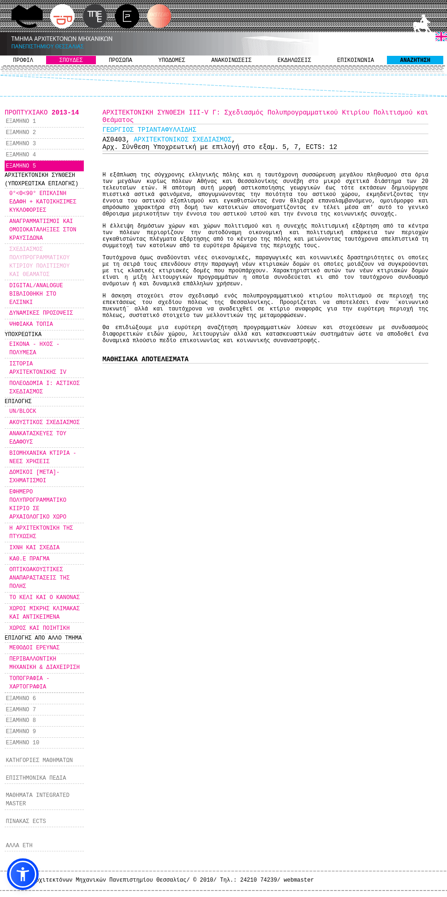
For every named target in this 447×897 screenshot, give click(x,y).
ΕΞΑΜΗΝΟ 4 (21, 155)
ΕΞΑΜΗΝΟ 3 (21, 144)
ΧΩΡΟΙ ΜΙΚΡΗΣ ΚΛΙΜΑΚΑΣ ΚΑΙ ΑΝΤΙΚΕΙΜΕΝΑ (44, 613)
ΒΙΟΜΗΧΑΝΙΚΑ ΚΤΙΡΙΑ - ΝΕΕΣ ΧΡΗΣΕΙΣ (42, 457)
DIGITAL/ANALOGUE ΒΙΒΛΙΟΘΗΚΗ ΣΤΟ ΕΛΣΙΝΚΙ (36, 294)
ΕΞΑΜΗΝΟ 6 (21, 698)
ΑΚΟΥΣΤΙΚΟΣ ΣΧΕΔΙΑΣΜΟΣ (44, 422)
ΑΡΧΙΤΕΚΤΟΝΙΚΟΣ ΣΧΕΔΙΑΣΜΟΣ (182, 139)
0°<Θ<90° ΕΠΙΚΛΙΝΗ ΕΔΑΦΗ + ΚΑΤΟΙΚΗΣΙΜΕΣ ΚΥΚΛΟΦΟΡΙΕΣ (42, 202)
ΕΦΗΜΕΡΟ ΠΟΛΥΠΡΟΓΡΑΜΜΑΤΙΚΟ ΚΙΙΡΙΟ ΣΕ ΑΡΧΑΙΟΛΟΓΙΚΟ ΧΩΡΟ (37, 504)
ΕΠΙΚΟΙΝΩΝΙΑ (355, 60)
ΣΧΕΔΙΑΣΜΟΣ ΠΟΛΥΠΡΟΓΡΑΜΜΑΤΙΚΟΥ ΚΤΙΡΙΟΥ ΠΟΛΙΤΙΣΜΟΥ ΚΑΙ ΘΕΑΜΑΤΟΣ (39, 262)
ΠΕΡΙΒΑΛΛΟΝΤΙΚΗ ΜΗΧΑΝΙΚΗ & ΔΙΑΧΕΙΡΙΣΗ (44, 663)
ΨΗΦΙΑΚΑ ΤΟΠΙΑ (31, 324)
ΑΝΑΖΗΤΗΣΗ (415, 60)
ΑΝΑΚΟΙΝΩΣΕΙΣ (231, 60)
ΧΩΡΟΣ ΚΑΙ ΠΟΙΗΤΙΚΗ (39, 628)
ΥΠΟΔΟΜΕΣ (171, 60)
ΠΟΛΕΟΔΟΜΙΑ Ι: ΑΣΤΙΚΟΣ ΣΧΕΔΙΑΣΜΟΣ (44, 387)
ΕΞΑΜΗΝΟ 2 (21, 132)
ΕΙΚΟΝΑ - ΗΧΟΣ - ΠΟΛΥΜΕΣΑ (34, 348)
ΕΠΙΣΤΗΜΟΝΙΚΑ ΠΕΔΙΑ (36, 778)
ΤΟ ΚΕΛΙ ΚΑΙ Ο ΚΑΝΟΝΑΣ (44, 597)
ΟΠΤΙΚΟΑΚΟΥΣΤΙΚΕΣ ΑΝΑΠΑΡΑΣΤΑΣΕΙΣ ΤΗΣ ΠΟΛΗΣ (39, 578)
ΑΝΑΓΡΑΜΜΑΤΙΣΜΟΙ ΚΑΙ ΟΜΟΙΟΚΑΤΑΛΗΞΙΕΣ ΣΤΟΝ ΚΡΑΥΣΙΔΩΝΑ (42, 230)
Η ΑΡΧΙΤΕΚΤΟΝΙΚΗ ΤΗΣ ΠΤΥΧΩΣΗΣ (41, 532)
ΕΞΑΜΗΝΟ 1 (21, 121)
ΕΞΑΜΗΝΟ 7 (21, 710)
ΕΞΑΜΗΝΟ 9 (21, 731)
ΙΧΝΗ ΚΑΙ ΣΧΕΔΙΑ (34, 548)
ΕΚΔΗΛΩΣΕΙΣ (294, 60)
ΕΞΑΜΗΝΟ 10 (22, 743)
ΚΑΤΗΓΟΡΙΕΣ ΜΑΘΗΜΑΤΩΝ (39, 760)
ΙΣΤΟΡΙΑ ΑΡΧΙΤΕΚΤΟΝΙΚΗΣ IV (37, 368)
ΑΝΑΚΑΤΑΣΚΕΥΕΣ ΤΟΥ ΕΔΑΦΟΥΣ (37, 438)
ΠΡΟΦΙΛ (23, 60)
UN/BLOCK (22, 411)
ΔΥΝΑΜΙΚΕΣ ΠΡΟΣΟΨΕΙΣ (41, 313)
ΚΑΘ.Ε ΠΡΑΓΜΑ (29, 559)
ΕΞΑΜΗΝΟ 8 (21, 720)
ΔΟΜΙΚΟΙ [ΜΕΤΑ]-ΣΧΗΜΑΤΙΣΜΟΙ (34, 476)
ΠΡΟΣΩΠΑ (120, 60)
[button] (22, 874)
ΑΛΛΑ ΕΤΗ (19, 846)
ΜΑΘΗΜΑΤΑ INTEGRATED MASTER (37, 799)
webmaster (299, 880)
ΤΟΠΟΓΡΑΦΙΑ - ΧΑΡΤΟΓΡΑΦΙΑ (29, 682)
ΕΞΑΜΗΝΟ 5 (21, 166)
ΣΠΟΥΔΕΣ (70, 60)
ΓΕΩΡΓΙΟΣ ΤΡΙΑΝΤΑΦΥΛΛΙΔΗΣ (149, 130)
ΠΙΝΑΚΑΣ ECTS (26, 821)
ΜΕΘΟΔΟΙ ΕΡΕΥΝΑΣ (34, 648)
